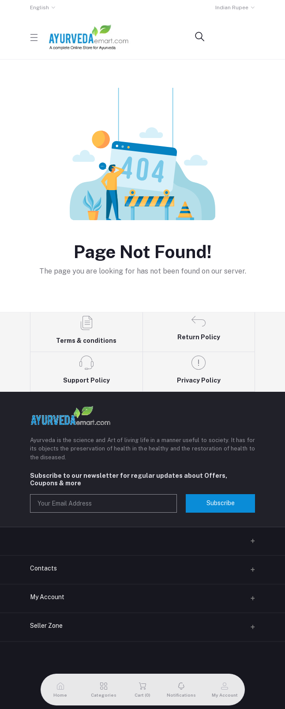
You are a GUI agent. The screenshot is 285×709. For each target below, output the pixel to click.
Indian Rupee (231, 7)
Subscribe (220, 502)
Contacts (43, 568)
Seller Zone (46, 625)
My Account (47, 596)
